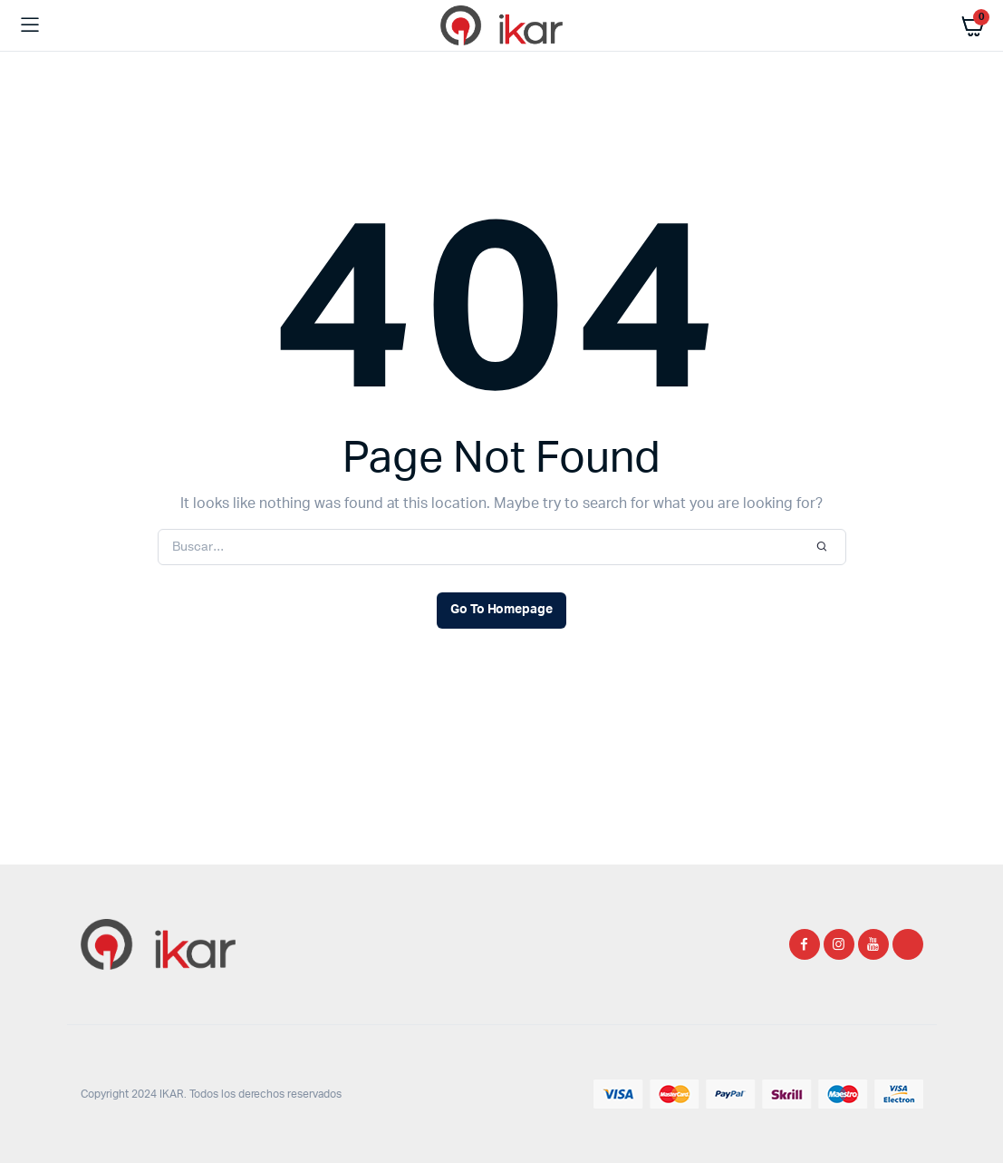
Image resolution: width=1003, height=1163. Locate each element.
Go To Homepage (502, 609)
